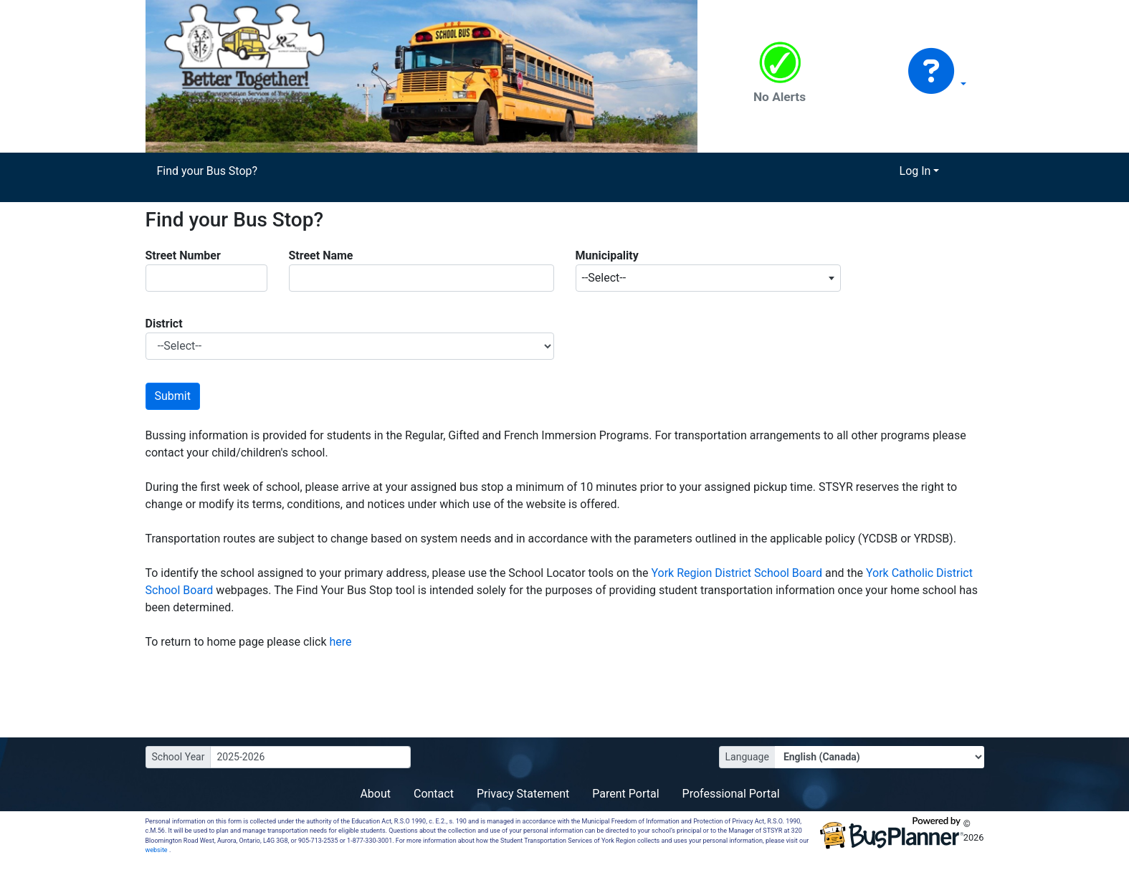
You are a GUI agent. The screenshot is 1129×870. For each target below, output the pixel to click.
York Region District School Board (738, 573)
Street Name (321, 255)
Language (747, 757)
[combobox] (708, 278)
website (157, 850)
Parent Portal (625, 793)
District (164, 323)
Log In (915, 171)
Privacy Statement (523, 793)
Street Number (183, 255)
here (341, 642)
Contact (434, 793)
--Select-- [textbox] (604, 278)
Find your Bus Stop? (207, 171)
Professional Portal (731, 793)
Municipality (607, 255)
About (375, 793)
